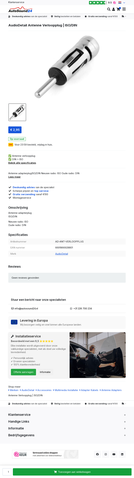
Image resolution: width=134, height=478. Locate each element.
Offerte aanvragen (23, 372)
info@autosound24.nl (26, 308)
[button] (109, 9)
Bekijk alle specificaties (22, 162)
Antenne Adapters (111, 390)
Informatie (45, 372)
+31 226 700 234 (82, 308)
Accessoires (44, 390)
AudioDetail (61, 253)
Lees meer (14, 176)
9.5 (102, 3)
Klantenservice (16, 2)
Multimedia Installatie (65, 390)
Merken (13, 390)
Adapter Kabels (89, 390)
